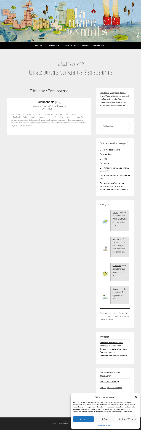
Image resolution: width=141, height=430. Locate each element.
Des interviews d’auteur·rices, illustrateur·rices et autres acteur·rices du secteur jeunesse (114, 186)
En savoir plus (70, 46)
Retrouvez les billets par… (93, 46)
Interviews (54, 46)
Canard (115, 289)
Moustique (117, 239)
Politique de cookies (104, 425)
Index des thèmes (107, 352)
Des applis (104, 163)
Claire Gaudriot (106, 319)
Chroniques (39, 46)
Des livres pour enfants (110, 150)
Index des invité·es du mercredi (113, 355)
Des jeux (103, 159)
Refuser (105, 419)
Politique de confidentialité (63, 423)
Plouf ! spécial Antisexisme (111, 388)
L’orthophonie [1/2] (49, 102)
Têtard (115, 212)
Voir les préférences (127, 419)
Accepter (83, 419)
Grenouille (117, 265)
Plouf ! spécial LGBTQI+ (109, 381)
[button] (135, 397)
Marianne (61, 106)
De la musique (106, 154)
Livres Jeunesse (49, 109)
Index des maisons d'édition (111, 342)
